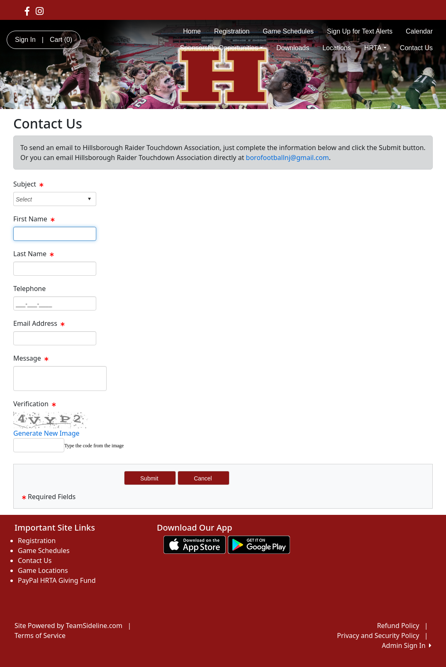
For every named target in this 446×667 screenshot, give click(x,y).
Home (192, 31)
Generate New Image (46, 433)
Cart (61, 39)
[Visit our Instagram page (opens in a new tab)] (40, 11)
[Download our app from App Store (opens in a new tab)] (194, 544)
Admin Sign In (406, 645)
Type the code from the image (94, 446)
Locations (336, 47)
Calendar (419, 31)
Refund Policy (398, 625)
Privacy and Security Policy (378, 635)
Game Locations (43, 570)
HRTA (375, 47)
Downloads (292, 47)
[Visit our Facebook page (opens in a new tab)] (27, 11)
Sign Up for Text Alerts (359, 31)
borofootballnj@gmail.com (287, 157)
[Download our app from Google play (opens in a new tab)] (259, 544)
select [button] (89, 199)
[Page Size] (54, 234)
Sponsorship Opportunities (221, 47)
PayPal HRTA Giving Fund (57, 580)
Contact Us (416, 47)
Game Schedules (288, 31)
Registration (231, 31)
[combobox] (48, 199)
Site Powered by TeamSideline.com (68, 625)
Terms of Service (40, 635)
